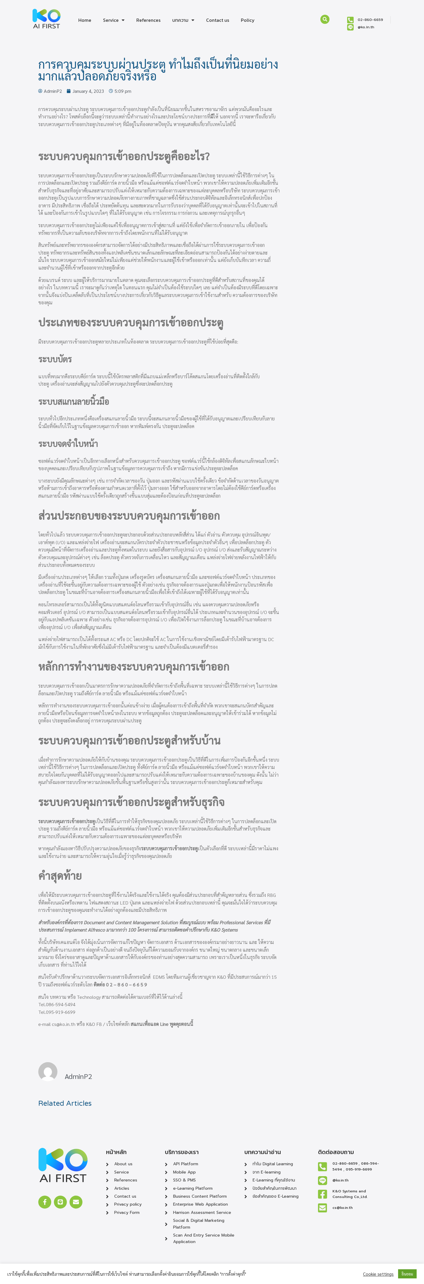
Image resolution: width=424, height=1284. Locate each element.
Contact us (217, 20)
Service (114, 20)
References (148, 20)
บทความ (183, 20)
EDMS (159, 977)
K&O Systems (224, 930)
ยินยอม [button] (407, 1273)
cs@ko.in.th (63, 1024)
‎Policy (248, 20)
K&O (221, 977)
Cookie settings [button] (378, 1274)
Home (84, 20)
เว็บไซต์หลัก (118, 1024)
